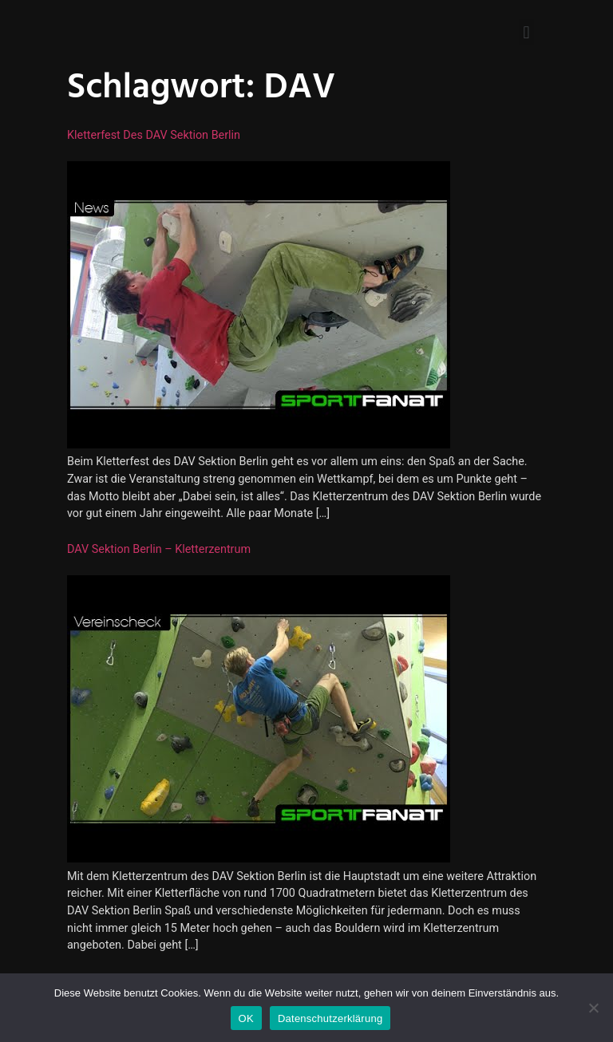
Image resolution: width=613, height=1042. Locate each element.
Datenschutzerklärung (330, 1018)
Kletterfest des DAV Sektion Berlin (153, 135)
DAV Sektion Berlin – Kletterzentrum (159, 549)
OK (246, 1018)
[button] (526, 32)
